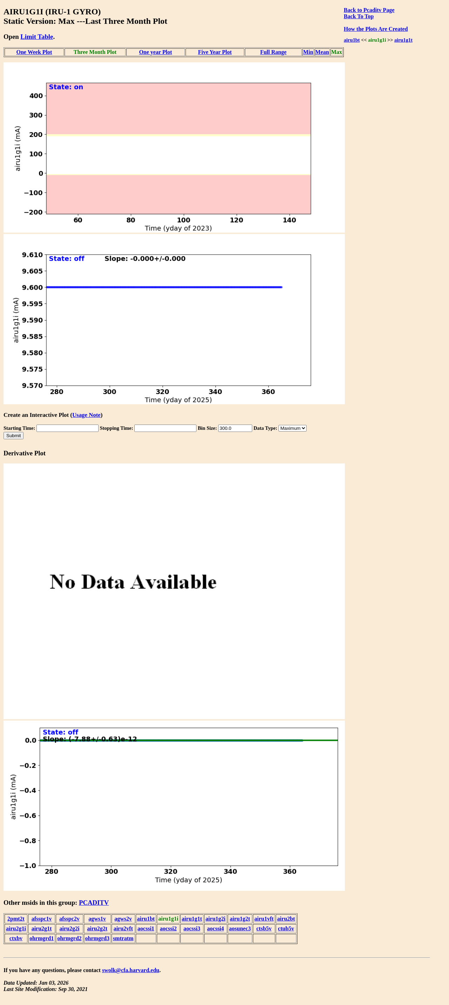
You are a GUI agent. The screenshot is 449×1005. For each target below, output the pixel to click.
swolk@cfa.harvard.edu (130, 970)
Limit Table (36, 36)
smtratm (123, 938)
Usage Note (86, 415)
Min (308, 52)
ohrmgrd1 (41, 938)
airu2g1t (42, 928)
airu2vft (123, 928)
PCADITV (94, 902)
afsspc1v (42, 919)
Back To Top (359, 16)
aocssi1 (146, 928)
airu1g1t (403, 40)
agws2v (123, 919)
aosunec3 (240, 928)
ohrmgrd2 (69, 938)
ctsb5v (264, 928)
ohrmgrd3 (97, 938)
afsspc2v (69, 919)
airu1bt (352, 40)
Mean (322, 52)
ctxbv (15, 938)
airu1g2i (216, 919)
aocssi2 (168, 928)
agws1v (97, 919)
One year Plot (155, 52)
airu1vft (264, 919)
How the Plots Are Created (376, 29)
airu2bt (286, 919)
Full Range (273, 52)
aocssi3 (191, 928)
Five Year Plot (215, 52)
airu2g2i (69, 928)
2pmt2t (16, 919)
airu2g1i (16, 928)
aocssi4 (215, 928)
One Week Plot (34, 52)
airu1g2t (240, 919)
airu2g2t (97, 928)
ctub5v (286, 928)
